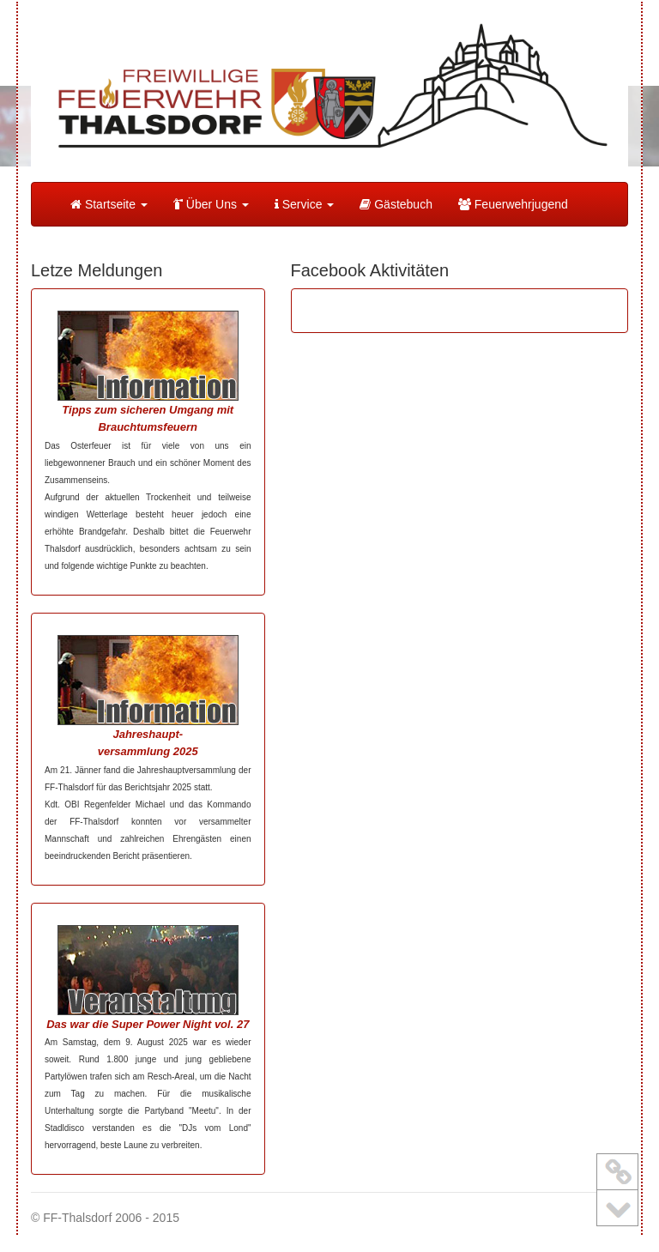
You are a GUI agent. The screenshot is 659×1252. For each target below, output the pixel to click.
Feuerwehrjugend (513, 204)
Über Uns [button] (211, 204)
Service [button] (304, 204)
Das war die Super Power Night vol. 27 (147, 1024)
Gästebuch (396, 204)
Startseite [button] (109, 204)
